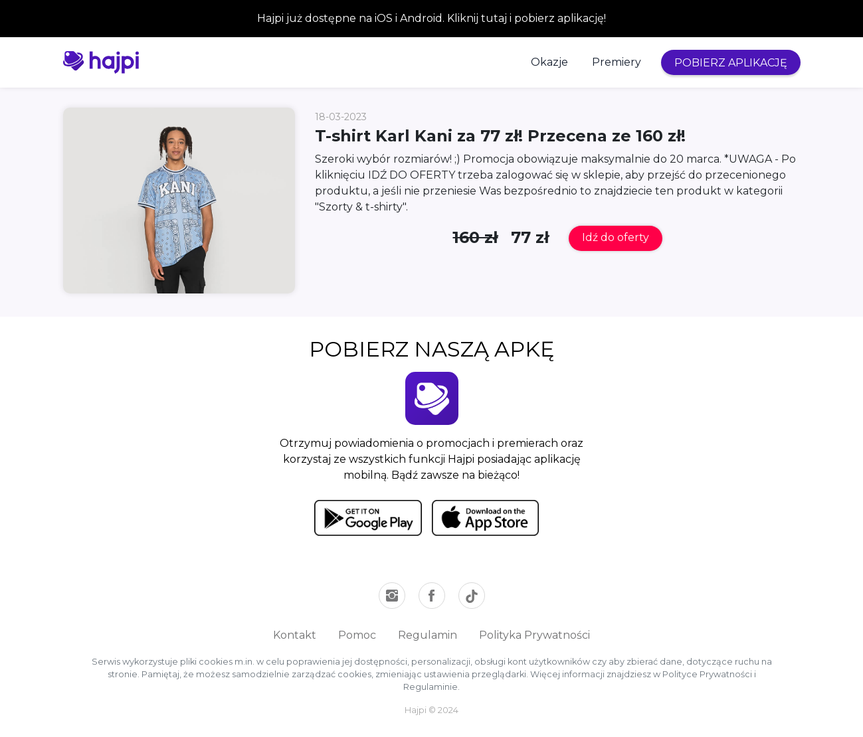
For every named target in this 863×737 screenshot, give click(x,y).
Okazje (549, 62)
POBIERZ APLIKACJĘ (730, 62)
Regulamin (427, 635)
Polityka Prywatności (534, 635)
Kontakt (294, 635)
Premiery (616, 62)
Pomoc (357, 635)
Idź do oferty (615, 237)
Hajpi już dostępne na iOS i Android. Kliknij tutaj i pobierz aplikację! (431, 18)
